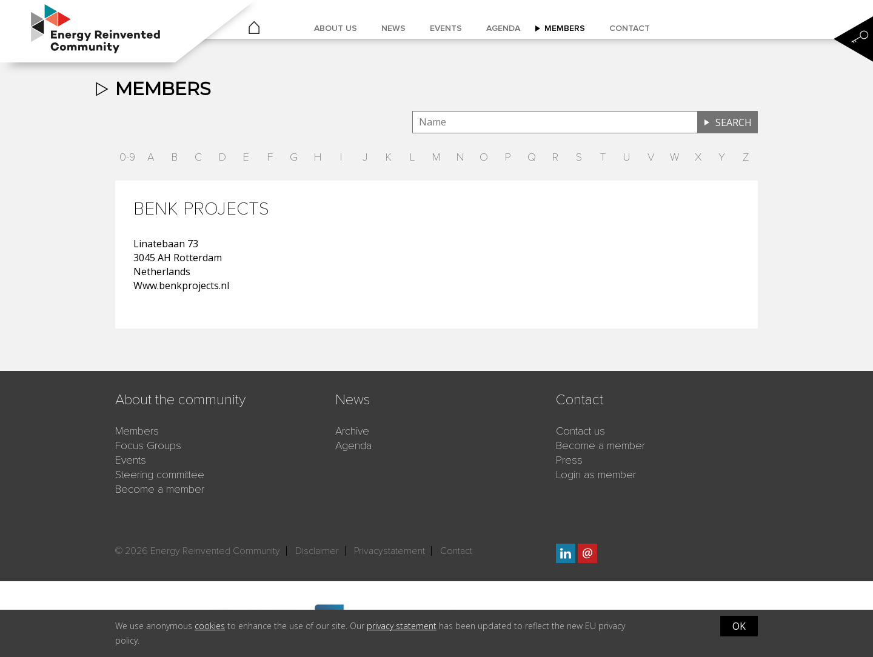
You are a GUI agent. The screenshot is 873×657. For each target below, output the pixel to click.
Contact (629, 28)
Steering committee (159, 474)
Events (446, 28)
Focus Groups (148, 445)
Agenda (503, 28)
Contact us (580, 431)
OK (739, 626)
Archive (352, 431)
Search (733, 122)
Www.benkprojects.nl (181, 285)
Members (564, 28)
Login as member (596, 474)
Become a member (159, 489)
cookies (210, 626)
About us (335, 28)
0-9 (127, 157)
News (393, 28)
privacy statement (401, 626)
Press (569, 460)
